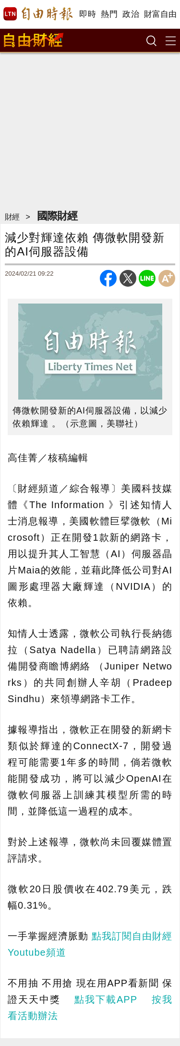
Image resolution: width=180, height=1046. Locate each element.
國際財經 (57, 216)
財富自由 (160, 14)
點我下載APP (105, 999)
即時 (87, 14)
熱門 (109, 14)
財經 (12, 217)
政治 (130, 14)
